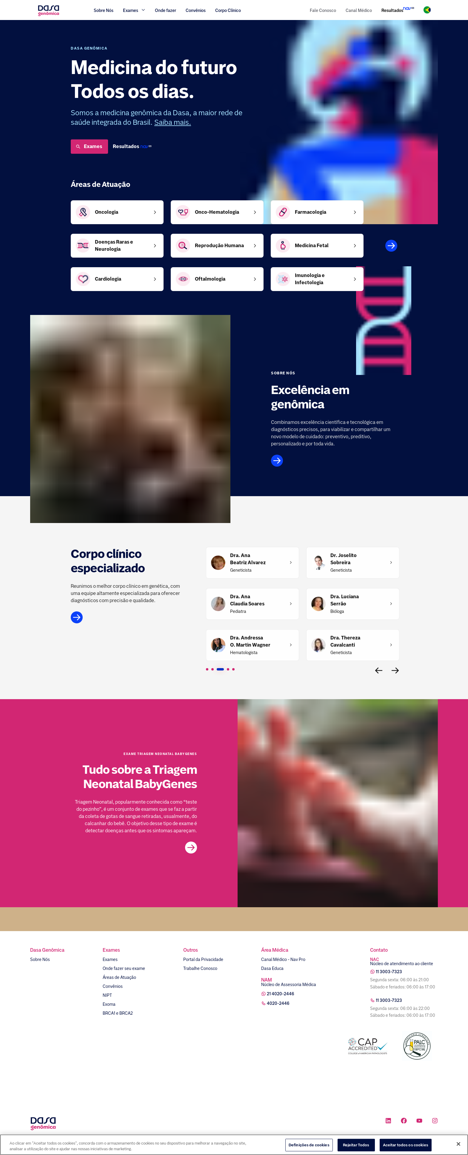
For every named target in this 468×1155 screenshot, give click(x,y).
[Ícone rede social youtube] (419, 1121)
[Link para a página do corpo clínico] (134, 617)
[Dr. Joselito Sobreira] (343, 559)
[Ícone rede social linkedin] (388, 1121)
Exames (89, 146)
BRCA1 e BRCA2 (118, 1013)
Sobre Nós (103, 10)
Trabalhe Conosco (200, 968)
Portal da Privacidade (203, 959)
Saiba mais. (172, 122)
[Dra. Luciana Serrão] (344, 600)
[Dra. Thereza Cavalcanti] (345, 641)
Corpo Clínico (228, 10)
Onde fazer (165, 10)
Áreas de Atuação (119, 977)
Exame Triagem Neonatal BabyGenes (160, 754)
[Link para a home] (48, 15)
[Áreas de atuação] (391, 246)
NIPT (107, 995)
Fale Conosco (323, 10)
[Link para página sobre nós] (334, 461)
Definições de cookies (309, 1145)
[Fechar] (458, 1144)
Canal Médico (359, 10)
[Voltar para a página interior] (379, 670)
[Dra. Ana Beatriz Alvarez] (248, 559)
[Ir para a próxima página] (395, 670)
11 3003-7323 (389, 971)
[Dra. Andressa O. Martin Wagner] (250, 641)
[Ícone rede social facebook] (404, 1121)
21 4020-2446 (280, 993)
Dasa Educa (272, 968)
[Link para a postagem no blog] (191, 847)
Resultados (392, 10)
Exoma (109, 1004)
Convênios (196, 10)
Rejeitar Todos (356, 1145)
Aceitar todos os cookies (405, 1145)
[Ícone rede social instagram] (435, 1121)
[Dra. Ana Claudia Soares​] (247, 600)
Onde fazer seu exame (124, 968)
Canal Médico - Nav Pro (283, 959)
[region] (234, 1144)
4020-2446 (278, 1003)
